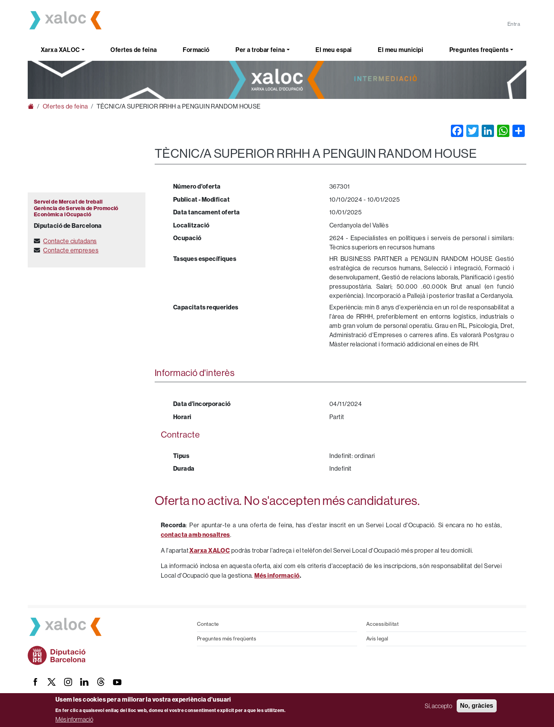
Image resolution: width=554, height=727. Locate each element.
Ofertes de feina (133, 49)
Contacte (208, 624)
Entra (513, 24)
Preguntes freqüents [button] (479, 49)
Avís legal (377, 639)
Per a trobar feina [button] (260, 49)
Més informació (74, 719)
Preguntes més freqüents (226, 639)
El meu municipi (400, 49)
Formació (196, 49)
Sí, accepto (438, 705)
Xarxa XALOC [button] (60, 49)
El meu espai (333, 49)
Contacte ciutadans (70, 241)
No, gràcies (476, 705)
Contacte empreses (70, 250)
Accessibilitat (382, 624)
